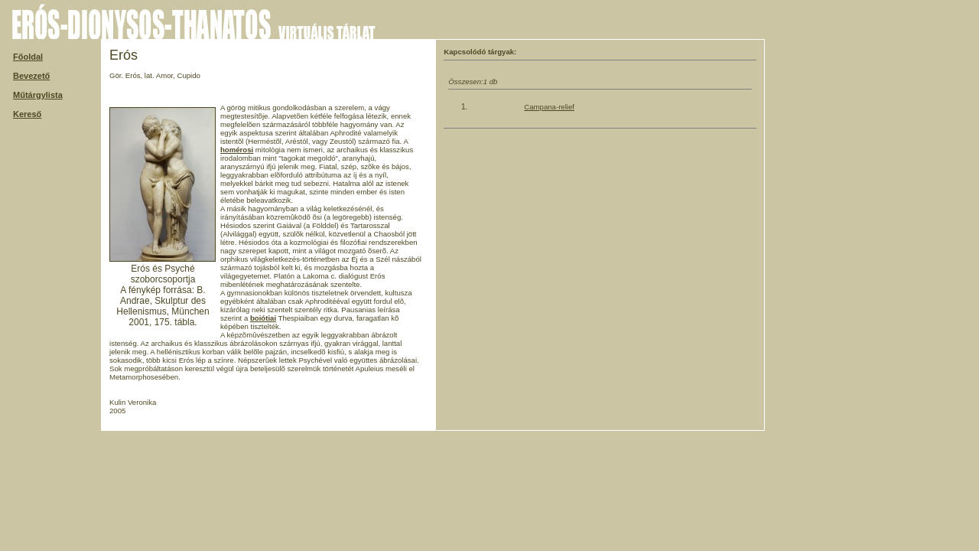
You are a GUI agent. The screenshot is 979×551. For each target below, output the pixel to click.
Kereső (27, 114)
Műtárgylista (38, 94)
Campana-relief (549, 107)
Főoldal (28, 56)
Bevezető (31, 75)
